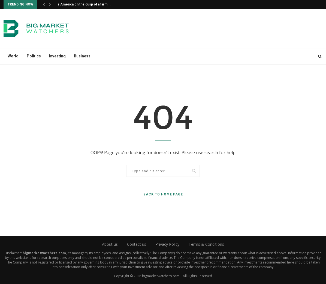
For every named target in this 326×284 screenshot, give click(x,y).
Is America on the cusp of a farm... (83, 4)
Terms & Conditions (206, 244)
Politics (34, 56)
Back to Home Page (163, 194)
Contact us (136, 244)
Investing (57, 56)
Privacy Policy (167, 244)
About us (110, 244)
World (13, 56)
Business (82, 56)
